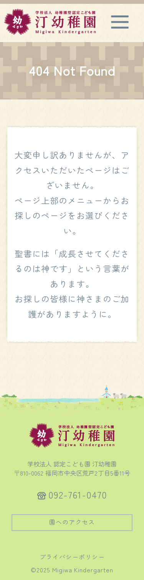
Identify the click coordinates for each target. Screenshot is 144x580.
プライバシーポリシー (72, 556)
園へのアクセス (72, 521)
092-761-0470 (77, 494)
